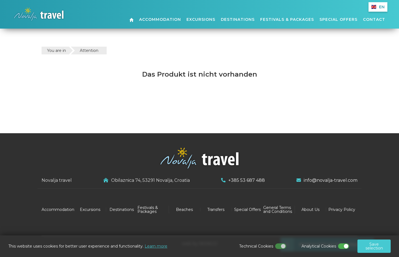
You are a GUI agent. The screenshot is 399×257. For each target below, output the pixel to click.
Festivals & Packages (287, 19)
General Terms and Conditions (277, 209)
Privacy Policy (341, 209)
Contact (374, 19)
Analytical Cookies (318, 246)
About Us (310, 209)
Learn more (156, 246)
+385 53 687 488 (243, 180)
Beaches (184, 209)
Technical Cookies (256, 246)
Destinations (238, 19)
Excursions (200, 19)
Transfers (215, 209)
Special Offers (338, 19)
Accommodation (160, 19)
